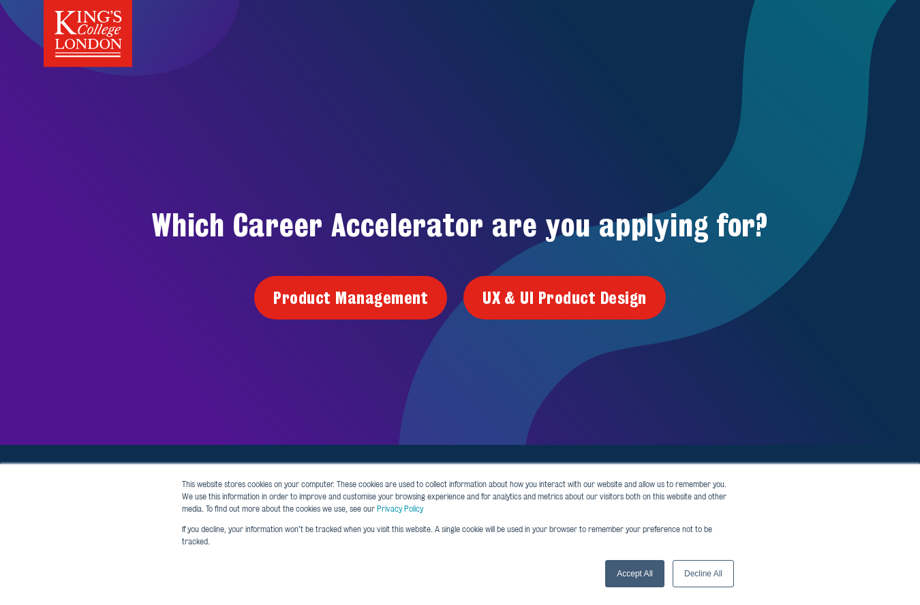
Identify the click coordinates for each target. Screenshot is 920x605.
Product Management (350, 297)
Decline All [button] (703, 573)
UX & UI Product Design (564, 297)
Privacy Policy (400, 508)
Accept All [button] (635, 573)
